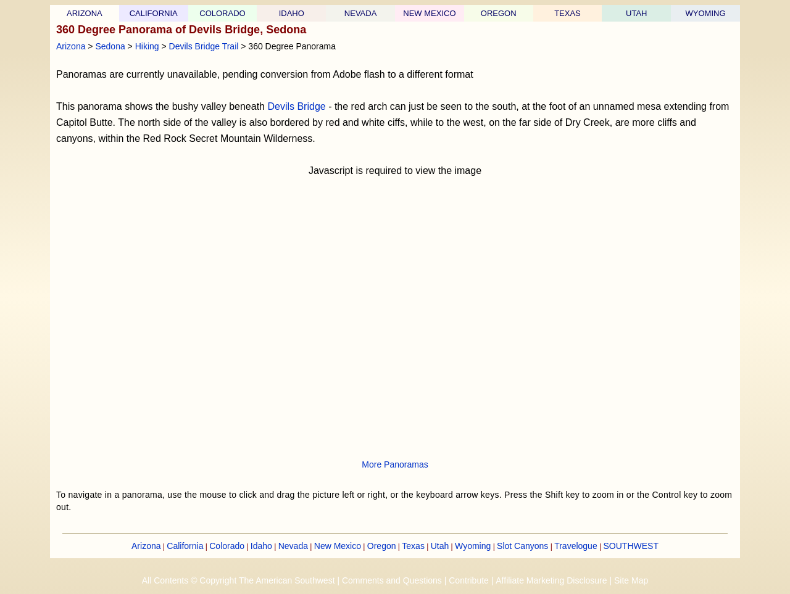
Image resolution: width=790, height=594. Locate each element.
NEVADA (360, 13)
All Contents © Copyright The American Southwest (238, 580)
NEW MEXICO (429, 13)
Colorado (226, 546)
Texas (413, 546)
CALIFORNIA (154, 13)
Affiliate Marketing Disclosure (551, 580)
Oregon (381, 546)
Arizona (70, 46)
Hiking (147, 46)
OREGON (499, 13)
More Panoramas (395, 464)
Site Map (631, 580)
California (185, 546)
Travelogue (575, 546)
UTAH (636, 13)
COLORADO (222, 13)
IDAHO (291, 13)
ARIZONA (84, 13)
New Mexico (337, 546)
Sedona (110, 46)
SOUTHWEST (631, 546)
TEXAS (567, 13)
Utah (440, 546)
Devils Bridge (296, 106)
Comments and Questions (392, 580)
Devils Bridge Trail (204, 46)
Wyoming (473, 546)
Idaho (261, 546)
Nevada (293, 546)
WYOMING (706, 13)
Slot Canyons (522, 546)
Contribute (469, 580)
